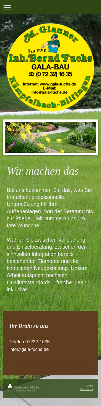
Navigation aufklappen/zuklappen (50, 7)
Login (90, 385)
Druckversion (18, 387)
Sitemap (34, 387)
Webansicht (86, 389)
